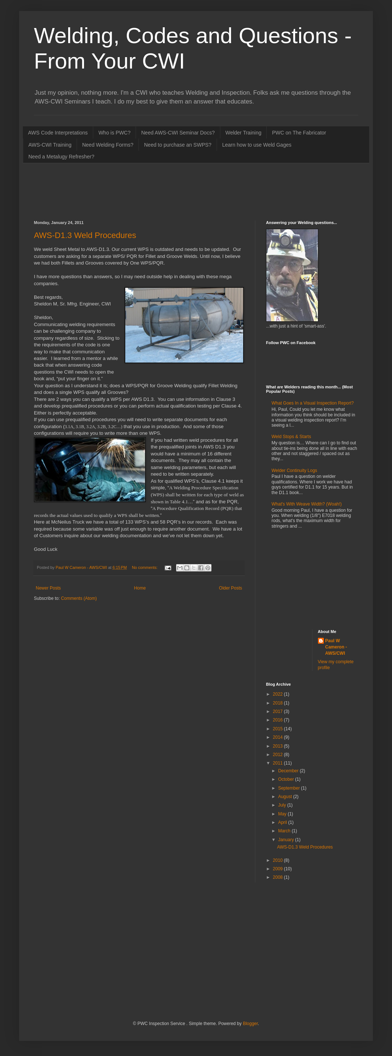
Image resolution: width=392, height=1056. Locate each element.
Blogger (250, 1023)
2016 (278, 720)
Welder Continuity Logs (294, 470)
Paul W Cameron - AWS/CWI (336, 647)
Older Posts (230, 588)
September (289, 788)
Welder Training (243, 133)
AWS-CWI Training (49, 145)
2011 (278, 763)
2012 (278, 754)
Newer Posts (48, 588)
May (283, 814)
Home (140, 588)
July (282, 805)
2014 (278, 737)
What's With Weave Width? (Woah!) (307, 504)
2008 (278, 877)
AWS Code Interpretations (58, 133)
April (283, 822)
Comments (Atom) (79, 598)
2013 (278, 746)
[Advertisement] (168, 190)
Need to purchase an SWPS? (177, 145)
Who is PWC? (114, 133)
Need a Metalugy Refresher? (61, 157)
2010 (278, 860)
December (289, 770)
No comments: (145, 567)
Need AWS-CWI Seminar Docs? (177, 133)
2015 (278, 728)
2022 (278, 694)
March (285, 830)
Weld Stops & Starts (291, 436)
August (285, 796)
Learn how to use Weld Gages (256, 145)
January (286, 839)
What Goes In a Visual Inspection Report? (313, 403)
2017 (278, 711)
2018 (278, 703)
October (286, 779)
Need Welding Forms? (107, 145)
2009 (278, 868)
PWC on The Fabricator (299, 133)
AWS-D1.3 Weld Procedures (85, 235)
